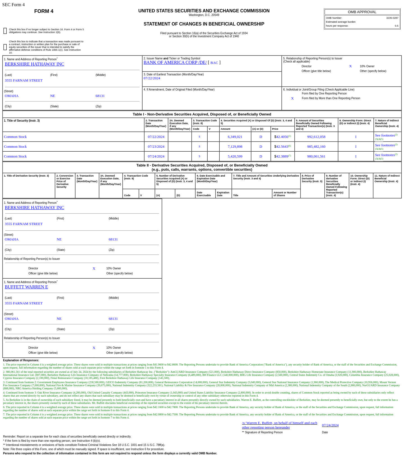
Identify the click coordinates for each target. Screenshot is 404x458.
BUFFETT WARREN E (26, 286)
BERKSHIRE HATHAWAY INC (34, 64)
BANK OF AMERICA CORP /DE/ (175, 62)
